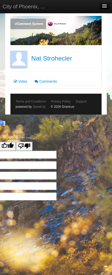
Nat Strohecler (51, 58)
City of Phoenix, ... (24, 6)
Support (81, 101)
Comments (46, 81)
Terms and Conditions (31, 101)
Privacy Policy (61, 101)
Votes (20, 81)
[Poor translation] (24, 146)
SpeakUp (39, 107)
